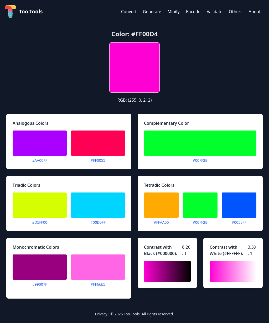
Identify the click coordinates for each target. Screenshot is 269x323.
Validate (215, 11)
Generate (152, 11)
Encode (193, 11)
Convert (129, 11)
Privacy (101, 313)
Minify (174, 11)
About (255, 11)
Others (235, 11)
